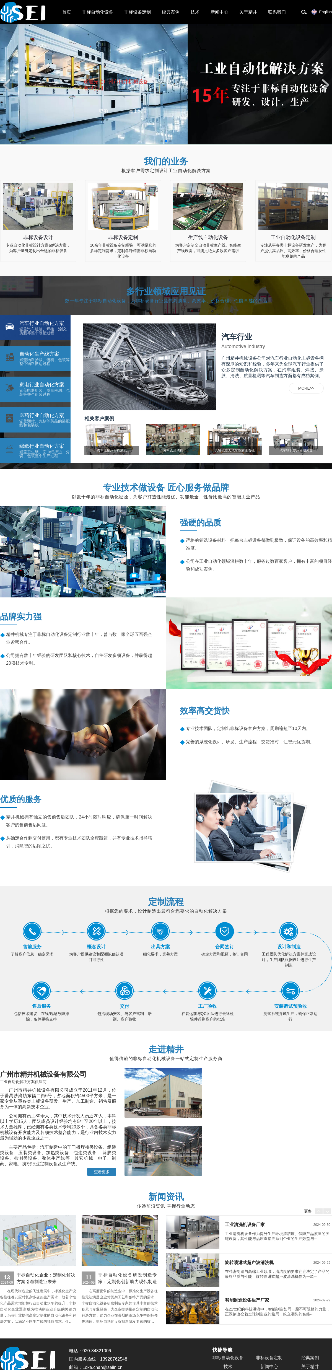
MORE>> (306, 388)
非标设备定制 (137, 12)
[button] (6, 85)
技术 (195, 12)
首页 (66, 12)
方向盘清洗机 (173, 450)
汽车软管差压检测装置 (296, 450)
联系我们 (277, 12)
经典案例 (171, 12)
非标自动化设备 (22, 12)
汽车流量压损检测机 (112, 450)
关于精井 (248, 12)
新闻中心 (219, 12)
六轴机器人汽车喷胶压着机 (235, 450)
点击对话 (138, 111)
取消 (103, 110)
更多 (308, 1211)
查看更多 (102, 1172)
